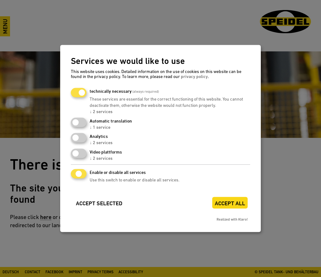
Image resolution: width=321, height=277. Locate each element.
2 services (101, 111)
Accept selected (99, 203)
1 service (100, 126)
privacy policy (194, 76)
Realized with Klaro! (232, 219)
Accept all (230, 203)
